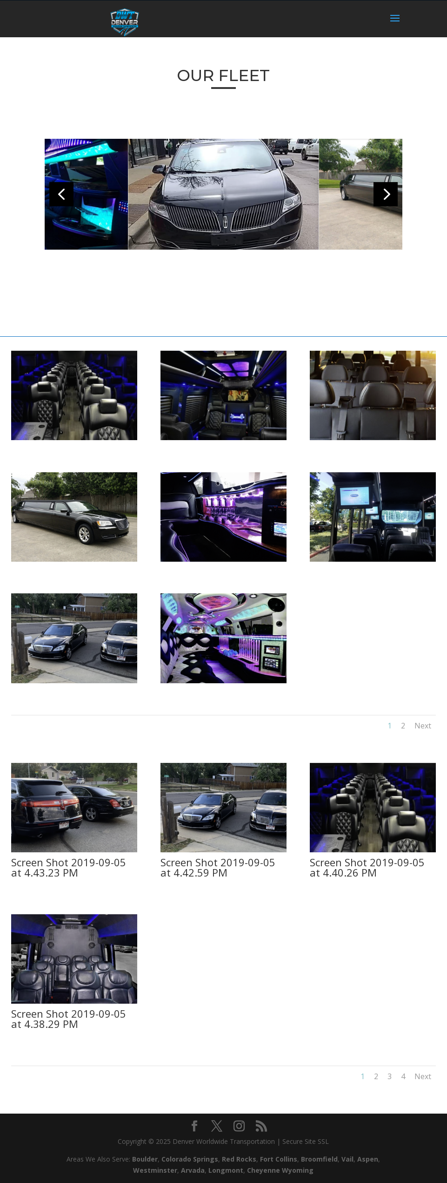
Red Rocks (239, 1159)
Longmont (225, 1170)
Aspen (367, 1159)
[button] (386, 194)
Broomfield (319, 1159)
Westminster (155, 1170)
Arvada (193, 1170)
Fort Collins (278, 1159)
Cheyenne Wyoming (280, 1170)
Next (419, 722)
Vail (347, 1159)
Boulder (145, 1159)
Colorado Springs (189, 1159)
